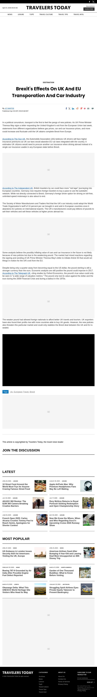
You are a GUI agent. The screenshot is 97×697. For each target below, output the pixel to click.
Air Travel (66, 584)
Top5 (40, 684)
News (15, 548)
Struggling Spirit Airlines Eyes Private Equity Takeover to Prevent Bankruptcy (63, 589)
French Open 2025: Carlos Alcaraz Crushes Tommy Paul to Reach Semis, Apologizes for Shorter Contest (17, 521)
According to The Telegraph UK (16, 273)
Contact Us (62, 679)
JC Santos (9, 108)
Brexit (32, 392)
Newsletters (90, 6)
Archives (42, 676)
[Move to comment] (93, 108)
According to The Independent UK (17, 188)
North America (66, 567)
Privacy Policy (63, 684)
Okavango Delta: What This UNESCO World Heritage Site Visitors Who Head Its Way (16, 589)
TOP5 (31, 14)
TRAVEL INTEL (78, 14)
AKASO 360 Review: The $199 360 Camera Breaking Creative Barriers (15, 503)
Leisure (15, 481)
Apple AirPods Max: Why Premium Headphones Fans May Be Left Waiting (62, 486)
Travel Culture (44, 687)
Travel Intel (42, 692)
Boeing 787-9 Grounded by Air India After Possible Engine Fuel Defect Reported (16, 572)
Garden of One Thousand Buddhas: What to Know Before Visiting (61, 572)
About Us (61, 676)
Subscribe (89, 9)
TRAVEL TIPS (63, 14)
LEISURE (21, 14)
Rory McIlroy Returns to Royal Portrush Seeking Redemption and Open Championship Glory (64, 503)
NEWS (10, 14)
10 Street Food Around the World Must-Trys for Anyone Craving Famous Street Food (16, 486)
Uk (11, 392)
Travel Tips (42, 689)
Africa (16, 584)
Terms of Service (64, 681)
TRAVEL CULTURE (46, 14)
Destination (48, 82)
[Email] (88, 108)
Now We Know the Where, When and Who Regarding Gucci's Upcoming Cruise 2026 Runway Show (64, 521)
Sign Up (90, 682)
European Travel (21, 392)
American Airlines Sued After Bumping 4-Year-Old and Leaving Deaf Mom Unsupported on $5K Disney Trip (65, 554)
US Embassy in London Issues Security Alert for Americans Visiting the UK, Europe (17, 553)
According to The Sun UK (13, 139)
